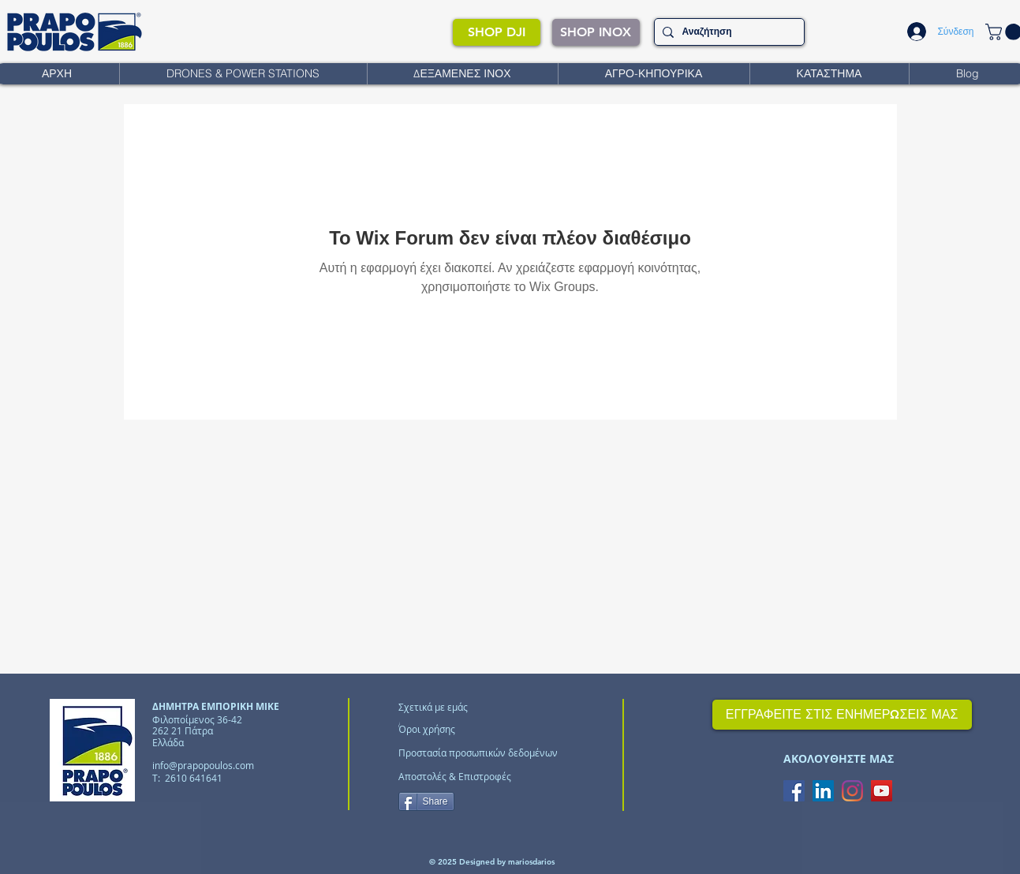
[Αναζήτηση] (726, 32)
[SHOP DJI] (496, 32)
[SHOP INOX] (596, 32)
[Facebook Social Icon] (794, 790)
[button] (243, 73)
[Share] (426, 801)
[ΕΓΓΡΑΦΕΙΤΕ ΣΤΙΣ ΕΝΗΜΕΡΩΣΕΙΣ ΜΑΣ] (842, 715)
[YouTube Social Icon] (881, 790)
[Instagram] (852, 790)
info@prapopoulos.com (203, 765)
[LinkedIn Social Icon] (823, 790)
